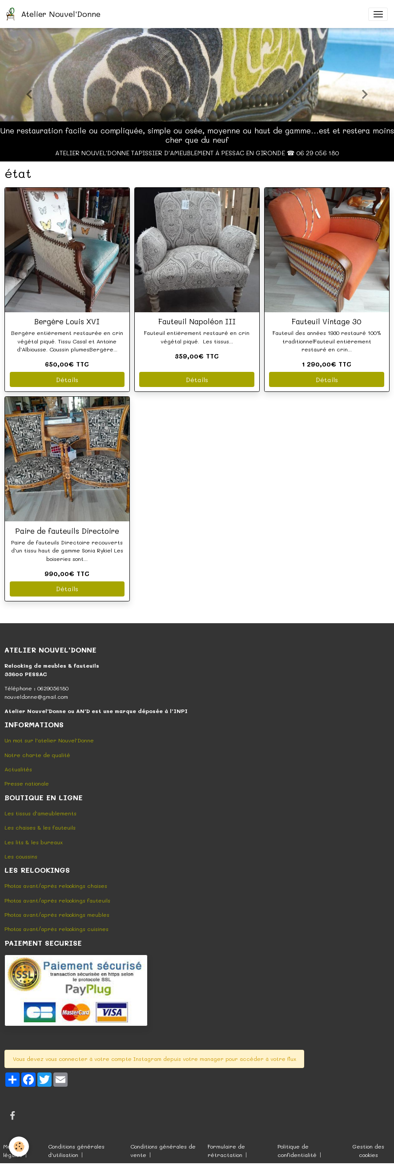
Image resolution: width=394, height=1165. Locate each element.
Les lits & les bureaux (33, 842)
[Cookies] (19, 1147)
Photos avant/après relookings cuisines (56, 928)
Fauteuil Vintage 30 (327, 321)
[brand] (55, 14)
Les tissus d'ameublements (40, 813)
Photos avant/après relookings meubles (56, 914)
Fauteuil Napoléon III (197, 321)
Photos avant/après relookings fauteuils (57, 900)
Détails (67, 379)
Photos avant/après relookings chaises (55, 885)
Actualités (18, 769)
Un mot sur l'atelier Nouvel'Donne (49, 740)
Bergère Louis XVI (67, 321)
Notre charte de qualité (37, 754)
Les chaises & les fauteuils (40, 827)
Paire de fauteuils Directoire (67, 531)
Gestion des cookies (368, 1150)
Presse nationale (26, 783)
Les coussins (20, 856)
